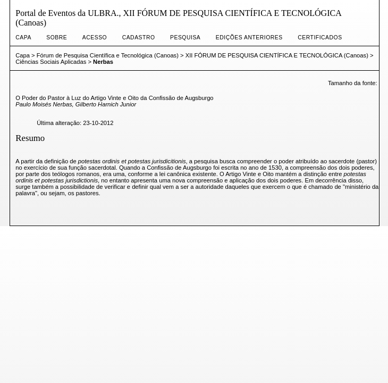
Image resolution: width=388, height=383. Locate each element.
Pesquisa (185, 37)
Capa (23, 37)
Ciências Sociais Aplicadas (50, 62)
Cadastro (138, 37)
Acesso (94, 37)
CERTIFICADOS (320, 37)
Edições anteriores (249, 37)
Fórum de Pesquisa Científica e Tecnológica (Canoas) (108, 55)
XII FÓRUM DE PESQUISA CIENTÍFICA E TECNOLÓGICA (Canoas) (276, 55)
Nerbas (103, 62)
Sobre (56, 37)
